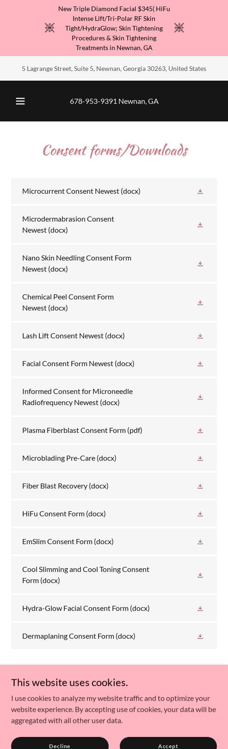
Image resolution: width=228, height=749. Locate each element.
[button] (20, 101)
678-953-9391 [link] (93, 100)
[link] (114, 191)
